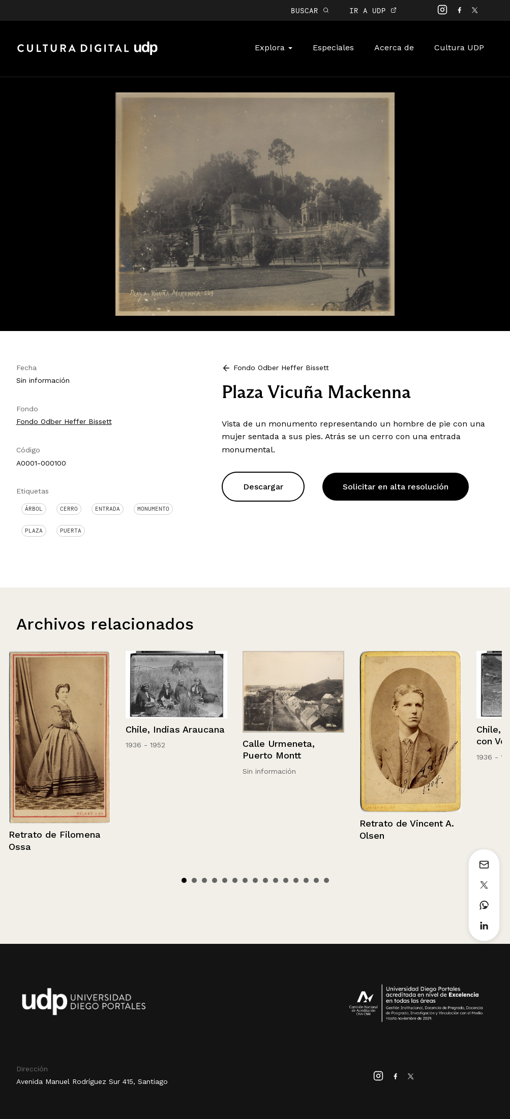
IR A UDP (373, 10)
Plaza (34, 530)
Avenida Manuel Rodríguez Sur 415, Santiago (92, 1081)
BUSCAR (310, 10)
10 (275, 880)
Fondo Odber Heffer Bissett (64, 421)
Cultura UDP (459, 47)
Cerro (69, 508)
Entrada (107, 508)
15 (326, 880)
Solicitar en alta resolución (395, 486)
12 (295, 880)
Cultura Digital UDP (87, 54)
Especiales (333, 47)
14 (316, 880)
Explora (273, 47)
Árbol (34, 508)
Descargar (263, 486)
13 (306, 880)
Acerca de (394, 47)
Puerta (70, 530)
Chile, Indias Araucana (175, 729)
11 (285, 880)
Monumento (153, 508)
